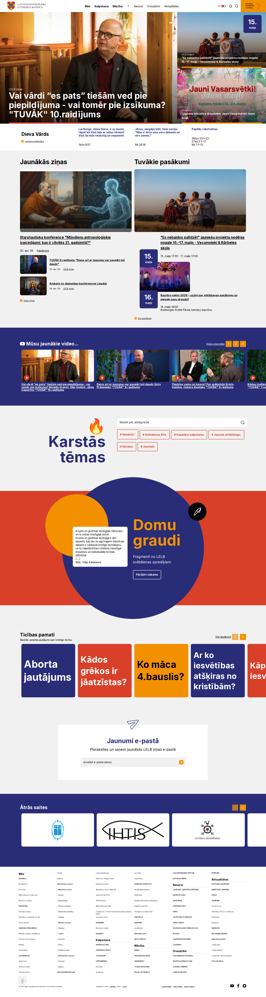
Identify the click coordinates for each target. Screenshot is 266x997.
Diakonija (61, 928)
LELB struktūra (24, 972)
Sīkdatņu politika (177, 986)
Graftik (124, 986)
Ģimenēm (138, 923)
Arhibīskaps (23, 950)
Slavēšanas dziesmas (182, 939)
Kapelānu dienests (141, 906)
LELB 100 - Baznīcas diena (222, 956)
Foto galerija (217, 961)
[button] (230, 6)
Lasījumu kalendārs (34, 141)
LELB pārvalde (24, 956)
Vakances (216, 928)
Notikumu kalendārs (220, 884)
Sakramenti (139, 961)
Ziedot (214, 895)
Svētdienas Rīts (179, 906)
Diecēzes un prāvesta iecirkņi (29, 917)
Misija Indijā (140, 939)
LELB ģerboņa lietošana (183, 956)
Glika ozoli (216, 945)
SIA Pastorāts (101, 901)
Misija (60, 945)
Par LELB (22, 889)
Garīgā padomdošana (142, 889)
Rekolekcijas (140, 934)
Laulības (137, 873)
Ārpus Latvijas (24, 923)
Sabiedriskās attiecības (65, 912)
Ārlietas (61, 895)
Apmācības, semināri (220, 889)
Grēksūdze (138, 895)
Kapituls (60, 878)
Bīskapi (21, 945)
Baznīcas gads (179, 895)
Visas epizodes (215, 344)
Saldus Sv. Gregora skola (105, 878)
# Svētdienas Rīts (154, 434)
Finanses (61, 961)
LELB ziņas (16, 89)
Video (175, 912)
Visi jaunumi (216, 906)
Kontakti (99, 934)
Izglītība (61, 934)
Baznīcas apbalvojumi (182, 961)
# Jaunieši (147, 446)
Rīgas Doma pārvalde (103, 906)
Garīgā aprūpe (62, 901)
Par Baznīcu (23, 884)
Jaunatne (61, 939)
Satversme (23, 961)
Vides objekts (217, 950)
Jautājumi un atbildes (182, 917)
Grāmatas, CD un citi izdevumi (223, 912)
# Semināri (127, 434)
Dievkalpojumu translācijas (185, 928)
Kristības (99, 967)
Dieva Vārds (177, 901)
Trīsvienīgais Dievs (142, 956)
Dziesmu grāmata (180, 967)
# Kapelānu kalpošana (189, 434)
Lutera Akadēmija (102, 873)
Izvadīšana (138, 878)
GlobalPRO (113, 986)
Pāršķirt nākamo (147, 574)
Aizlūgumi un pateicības (143, 912)
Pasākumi (186, 110)
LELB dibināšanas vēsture (183, 873)
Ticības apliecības (142, 967)
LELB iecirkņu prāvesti (27, 939)
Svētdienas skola (64, 950)
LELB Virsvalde (24, 967)
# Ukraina (126, 446)
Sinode (59, 873)
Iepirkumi (215, 873)
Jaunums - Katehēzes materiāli (186, 889)
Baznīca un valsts (25, 901)
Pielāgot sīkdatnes (189, 986)
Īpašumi (61, 967)
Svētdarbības (101, 961)
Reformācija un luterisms (28, 895)
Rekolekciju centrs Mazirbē (106, 889)
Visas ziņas (29, 300)
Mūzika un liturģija (64, 906)
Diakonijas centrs (102, 884)
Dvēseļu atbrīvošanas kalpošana (146, 901)
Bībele (136, 950)
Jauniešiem (101, 956)
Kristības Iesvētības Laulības (253, 6)
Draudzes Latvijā (25, 912)
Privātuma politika (166, 986)
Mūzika (176, 934)
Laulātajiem (138, 928)
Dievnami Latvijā (102, 928)
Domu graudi (178, 923)
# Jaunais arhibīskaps (226, 434)
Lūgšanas (177, 945)
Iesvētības (99, 972)
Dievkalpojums (102, 945)
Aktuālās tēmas (179, 878)
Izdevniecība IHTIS (103, 895)
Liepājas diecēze (179, 972)
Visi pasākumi (144, 318)
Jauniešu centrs (102, 917)
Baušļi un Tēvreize (142, 972)
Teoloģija (61, 917)
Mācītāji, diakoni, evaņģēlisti (29, 934)
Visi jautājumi (223, 637)
